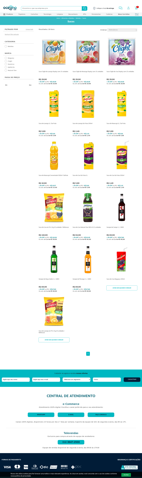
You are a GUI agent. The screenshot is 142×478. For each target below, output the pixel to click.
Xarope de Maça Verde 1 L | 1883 (49, 279)
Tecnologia (47, 14)
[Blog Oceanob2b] (137, 14)
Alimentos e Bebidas (67, 18)
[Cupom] (71, 2)
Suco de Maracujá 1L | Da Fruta (116, 123)
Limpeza (60, 14)
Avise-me (121, 288)
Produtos (8, 14)
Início (58, 18)
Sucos (84, 18)
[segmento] (76, 379)
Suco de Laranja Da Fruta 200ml (82, 123)
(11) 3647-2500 (71, 442)
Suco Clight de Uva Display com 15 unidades (120, 71)
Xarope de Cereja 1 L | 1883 (115, 227)
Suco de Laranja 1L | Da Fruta (47, 123)
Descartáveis (73, 14)
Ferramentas (96, 14)
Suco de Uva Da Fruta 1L (80, 175)
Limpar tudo (29, 29)
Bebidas (78, 18)
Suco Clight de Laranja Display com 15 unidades (53, 71)
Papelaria (22, 14)
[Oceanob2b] (10, 8)
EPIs (84, 14)
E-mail (71, 414)
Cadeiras (109, 14)
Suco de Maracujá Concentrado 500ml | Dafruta (53, 175)
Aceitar (126, 475)
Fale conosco (100, 414)
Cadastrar (132, 379)
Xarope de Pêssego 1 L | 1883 (82, 279)
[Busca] (84, 8)
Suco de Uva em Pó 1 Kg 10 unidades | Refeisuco (54, 227)
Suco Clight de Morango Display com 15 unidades (88, 71)
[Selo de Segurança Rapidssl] (127, 470)
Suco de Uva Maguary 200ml (116, 279)
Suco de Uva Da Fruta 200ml (115, 175)
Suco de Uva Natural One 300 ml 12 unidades (87, 227)
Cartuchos (34, 14)
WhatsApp (41, 414)
